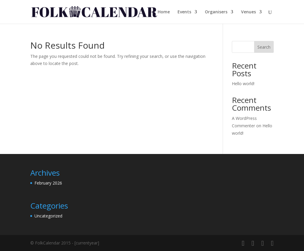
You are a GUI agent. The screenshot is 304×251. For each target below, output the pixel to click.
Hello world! (243, 83)
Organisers (216, 12)
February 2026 (48, 183)
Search (263, 47)
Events (184, 12)
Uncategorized (48, 216)
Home (164, 12)
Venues (248, 12)
